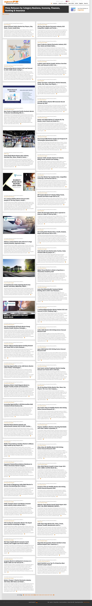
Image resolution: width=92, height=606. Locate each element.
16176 (51, 595)
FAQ (48, 602)
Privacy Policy (56, 602)
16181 (37, 595)
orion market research (41, 328)
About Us (86, 3)
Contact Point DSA (71, 602)
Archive (76, 3)
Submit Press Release (62, 3)
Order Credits (71, 3)
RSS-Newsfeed (6, 14)
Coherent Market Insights (9, 282)
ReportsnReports (7, 24)
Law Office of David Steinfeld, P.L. (43, 561)
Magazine (81, 3)
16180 (40, 595)
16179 (43, 595)
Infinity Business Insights (9, 501)
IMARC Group (6, 153)
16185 (26, 595)
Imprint (61, 1)
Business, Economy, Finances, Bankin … (16, 23)
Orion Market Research (8, 559)
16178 (46, 595)
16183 (32, 595)
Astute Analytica (40, 175)
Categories (55, 3)
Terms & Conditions (63, 602)
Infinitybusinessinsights (8, 66)
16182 (34, 595)
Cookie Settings (86, 602)
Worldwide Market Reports (9, 109)
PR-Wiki (57, 1)
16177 (48, 595)
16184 (29, 595)
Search (85, 1)
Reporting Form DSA (79, 602)
